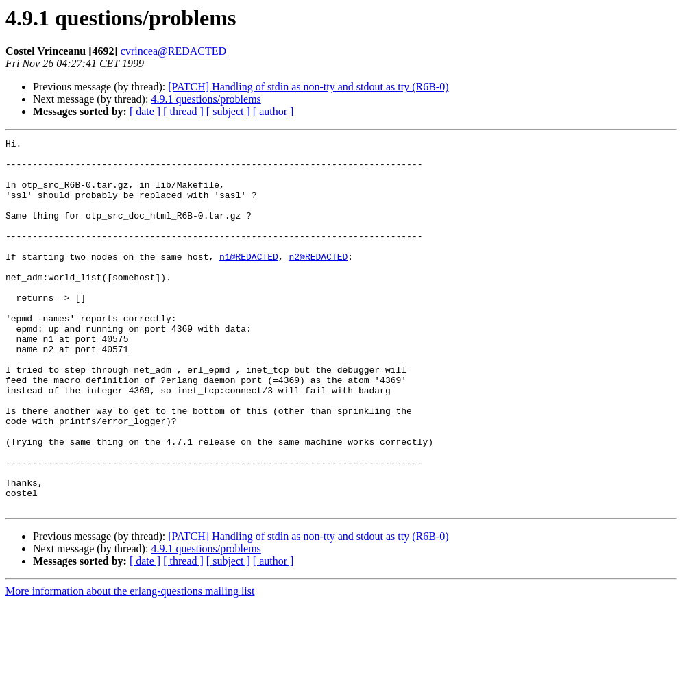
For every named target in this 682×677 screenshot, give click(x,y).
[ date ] (145, 111)
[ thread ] (183, 111)
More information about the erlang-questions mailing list (129, 665)
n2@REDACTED (318, 281)
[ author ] (273, 111)
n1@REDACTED (248, 281)
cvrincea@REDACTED (173, 51)
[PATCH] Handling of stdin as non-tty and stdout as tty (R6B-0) (308, 87)
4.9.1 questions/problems (205, 99)
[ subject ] (228, 111)
